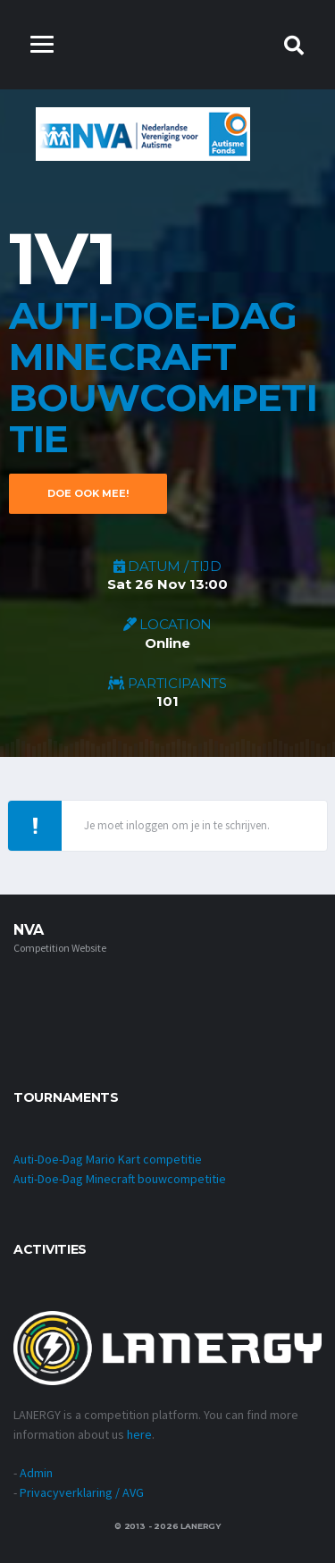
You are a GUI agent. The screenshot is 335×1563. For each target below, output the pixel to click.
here (139, 1434)
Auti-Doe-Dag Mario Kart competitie (107, 1159)
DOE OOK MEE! (88, 493)
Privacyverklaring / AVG (82, 1492)
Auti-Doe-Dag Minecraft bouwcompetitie (119, 1179)
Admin (36, 1473)
